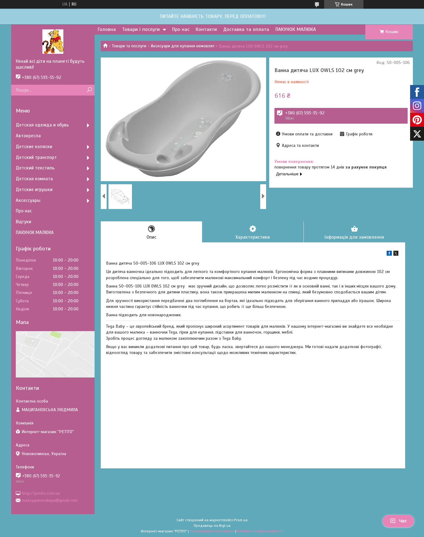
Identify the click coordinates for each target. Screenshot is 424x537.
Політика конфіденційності (260, 531)
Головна (107, 29)
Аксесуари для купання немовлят (182, 46)
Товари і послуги (141, 29)
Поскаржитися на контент (212, 531)
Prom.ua (241, 520)
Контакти (206, 29)
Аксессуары (28, 200)
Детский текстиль (35, 168)
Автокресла (28, 136)
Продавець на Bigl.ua (212, 525)
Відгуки (23, 221)
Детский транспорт (36, 157)
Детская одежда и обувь (42, 125)
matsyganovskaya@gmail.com (50, 500)
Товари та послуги (129, 46)
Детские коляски (34, 146)
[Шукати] (89, 90)
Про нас (180, 29)
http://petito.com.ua (41, 493)
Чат (398, 521)
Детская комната (34, 178)
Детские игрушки (34, 189)
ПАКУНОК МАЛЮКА (295, 29)
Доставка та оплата (246, 29)
